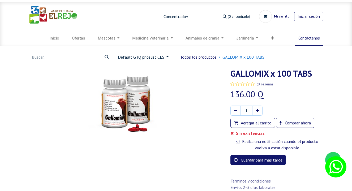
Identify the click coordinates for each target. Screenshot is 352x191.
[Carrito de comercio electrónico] (274, 16)
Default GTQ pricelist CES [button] (141, 57)
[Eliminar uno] (235, 111)
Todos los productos (198, 57)
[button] (272, 38)
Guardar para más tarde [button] (258, 160)
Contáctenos (309, 38)
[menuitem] (54, 38)
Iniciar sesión (309, 16)
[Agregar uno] (257, 111)
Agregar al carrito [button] (253, 122)
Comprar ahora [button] (295, 122)
